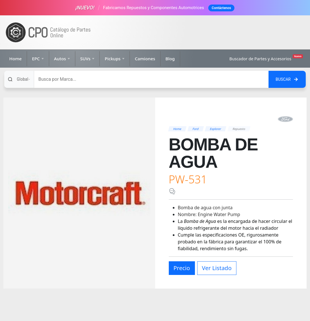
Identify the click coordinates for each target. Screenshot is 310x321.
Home (15, 58)
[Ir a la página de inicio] (48, 32)
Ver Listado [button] (217, 268)
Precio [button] (182, 268)
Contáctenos (221, 8)
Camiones (145, 58)
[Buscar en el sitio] (287, 79)
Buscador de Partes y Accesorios (266, 57)
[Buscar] (151, 79)
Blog (170, 58)
